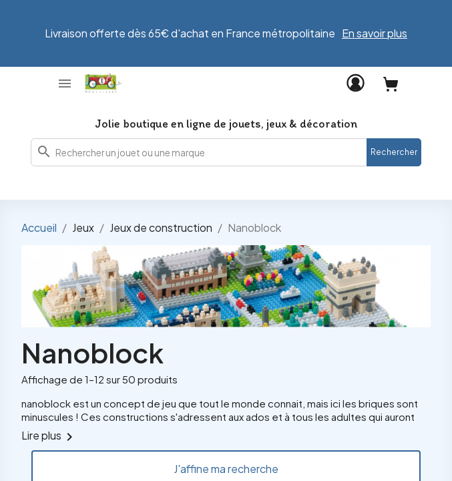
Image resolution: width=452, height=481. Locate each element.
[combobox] (226, 152)
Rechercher (394, 152)
